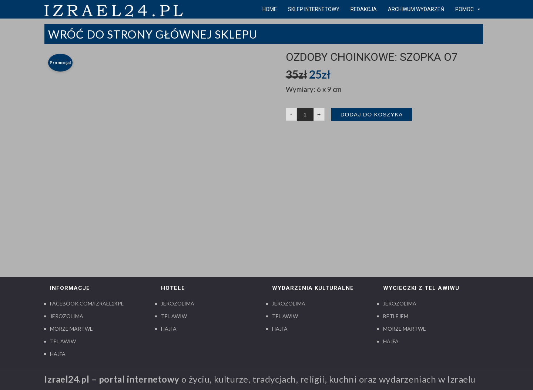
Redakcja (364, 9)
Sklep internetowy (313, 9)
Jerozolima (66, 316)
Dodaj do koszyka (372, 114)
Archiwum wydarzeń (416, 9)
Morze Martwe (71, 328)
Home (269, 9)
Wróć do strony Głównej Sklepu (152, 34)
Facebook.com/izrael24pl (87, 303)
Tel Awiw (63, 341)
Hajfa (58, 354)
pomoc (468, 9)
